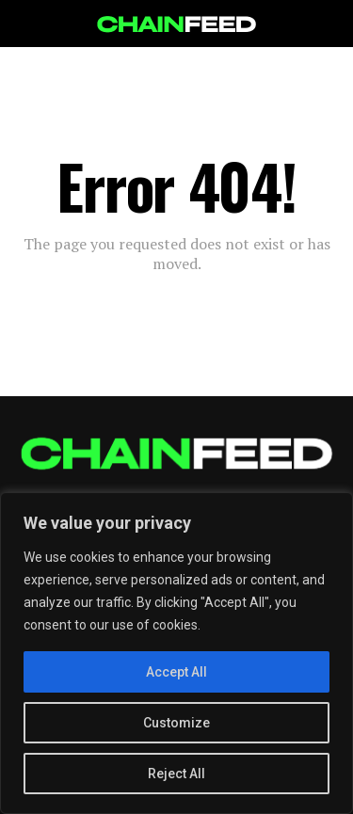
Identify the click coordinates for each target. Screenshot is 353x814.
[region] (176, 653)
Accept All (176, 671)
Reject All (176, 773)
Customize (176, 722)
